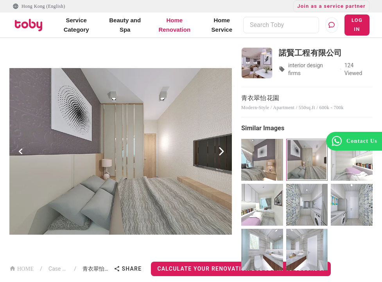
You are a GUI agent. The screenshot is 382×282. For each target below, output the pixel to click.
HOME (21, 268)
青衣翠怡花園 (96, 269)
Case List (58, 269)
